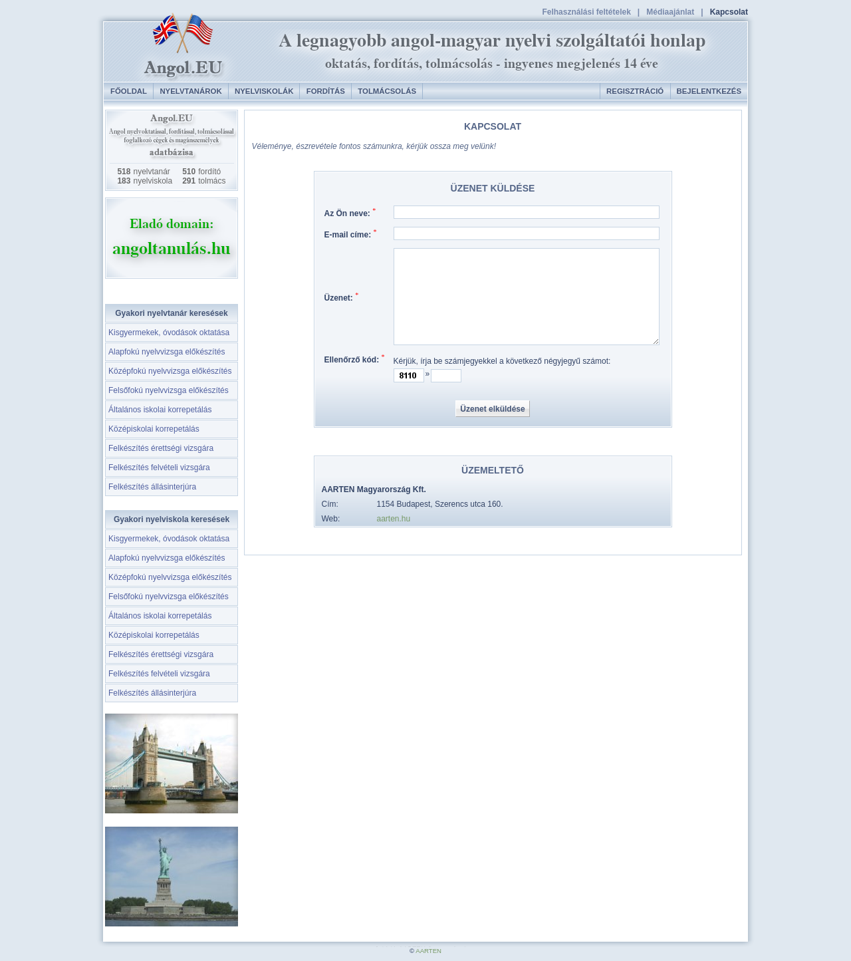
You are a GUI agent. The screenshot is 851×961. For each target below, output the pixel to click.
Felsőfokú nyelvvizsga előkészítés (168, 390)
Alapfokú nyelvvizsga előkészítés (166, 351)
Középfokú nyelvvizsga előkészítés (169, 371)
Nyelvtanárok (190, 91)
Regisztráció (635, 91)
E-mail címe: (350, 234)
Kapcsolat (729, 12)
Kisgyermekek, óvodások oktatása (168, 332)
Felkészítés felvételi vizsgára (159, 467)
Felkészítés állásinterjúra (152, 486)
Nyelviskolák (264, 91)
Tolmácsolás (387, 91)
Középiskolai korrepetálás (153, 429)
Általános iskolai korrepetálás (159, 409)
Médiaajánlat (670, 12)
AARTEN (428, 950)
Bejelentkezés (709, 91)
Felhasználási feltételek (586, 12)
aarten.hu (394, 518)
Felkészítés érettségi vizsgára (160, 448)
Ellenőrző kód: (354, 359)
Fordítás (325, 91)
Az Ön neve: (350, 213)
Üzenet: (341, 298)
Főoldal (128, 91)
